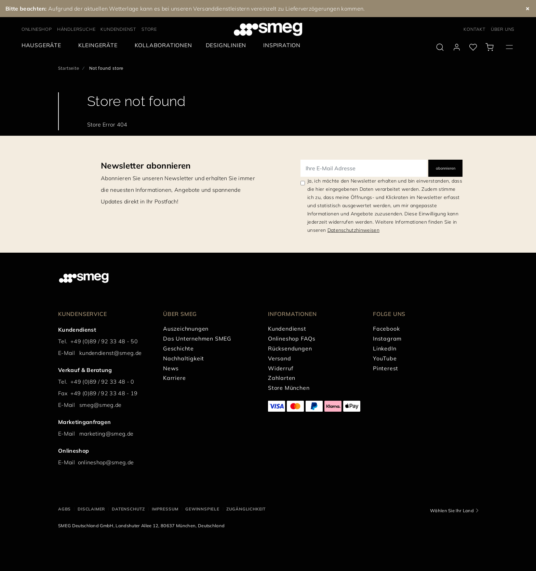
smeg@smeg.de (100, 404)
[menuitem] (43, 45)
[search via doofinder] (440, 47)
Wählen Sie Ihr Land (452, 510)
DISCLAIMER (91, 509)
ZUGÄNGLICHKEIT (246, 509)
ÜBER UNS (502, 29)
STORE (149, 29)
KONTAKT (475, 29)
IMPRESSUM (165, 509)
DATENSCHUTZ (128, 509)
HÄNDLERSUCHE (76, 29)
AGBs (64, 509)
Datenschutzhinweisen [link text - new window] (353, 230)
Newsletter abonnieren (146, 165)
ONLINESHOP (37, 29)
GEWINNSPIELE (202, 509)
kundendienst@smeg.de (110, 352)
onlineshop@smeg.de (106, 462)
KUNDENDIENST (118, 29)
